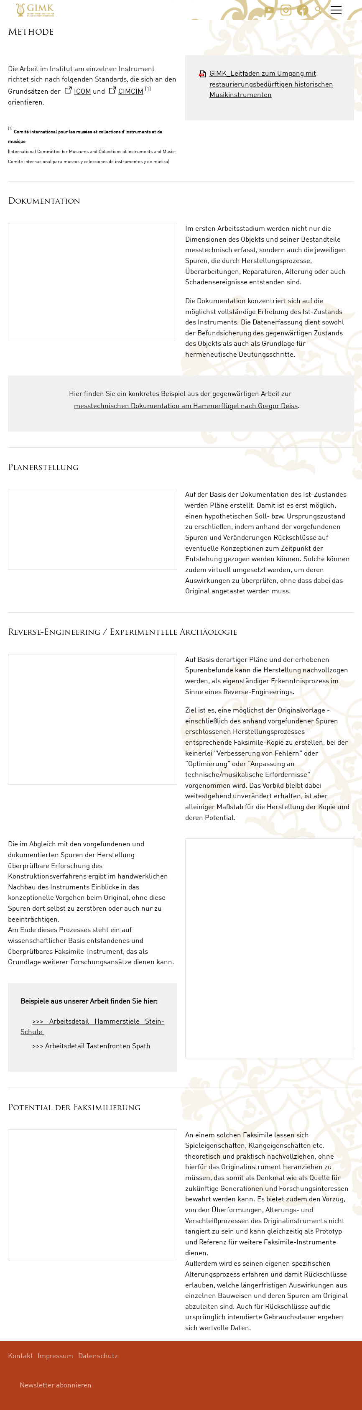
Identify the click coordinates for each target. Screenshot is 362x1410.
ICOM (82, 91)
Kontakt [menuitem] (20, 1355)
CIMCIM (130, 91)
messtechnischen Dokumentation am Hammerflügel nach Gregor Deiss (186, 405)
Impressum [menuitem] (55, 1355)
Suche (318, 10)
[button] (269, 10)
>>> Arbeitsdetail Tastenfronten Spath (91, 1045)
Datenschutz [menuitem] (98, 1355)
